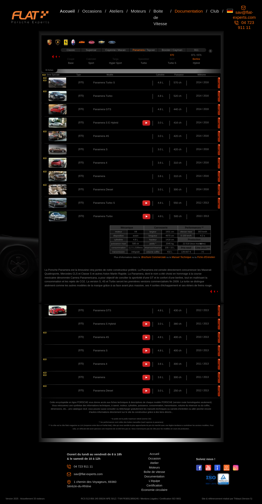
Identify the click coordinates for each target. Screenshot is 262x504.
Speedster (143, 59)
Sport (91, 63)
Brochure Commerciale (153, 257)
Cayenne (111, 49)
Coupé (70, 59)
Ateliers (116, 11)
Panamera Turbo (103, 95)
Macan (122, 49)
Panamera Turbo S (104, 82)
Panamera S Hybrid (104, 323)
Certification (154, 485)
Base (71, 63)
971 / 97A (196, 55)
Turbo (144, 63)
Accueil (67, 11)
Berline (196, 59)
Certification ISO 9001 (170, 498)
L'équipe (154, 480)
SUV (172, 59)
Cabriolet (91, 59)
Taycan (151, 49)
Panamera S (100, 149)
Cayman (177, 49)
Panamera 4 (100, 162)
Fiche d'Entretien (206, 257)
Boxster (166, 49)
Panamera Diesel (103, 189)
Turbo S (172, 63)
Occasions (92, 11)
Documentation (189, 11)
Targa (115, 59)
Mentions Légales (149, 498)
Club (214, 11)
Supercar (91, 49)
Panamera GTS (102, 109)
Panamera (139, 49)
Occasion (154, 458)
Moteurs (138, 11)
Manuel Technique (181, 257)
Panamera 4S (101, 135)
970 (172, 55)
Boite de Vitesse (160, 17)
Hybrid (196, 63)
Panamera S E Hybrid (105, 122)
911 (196, 49)
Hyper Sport (115, 63)
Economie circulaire (154, 489)
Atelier (154, 462)
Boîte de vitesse (154, 471)
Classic (71, 49)
